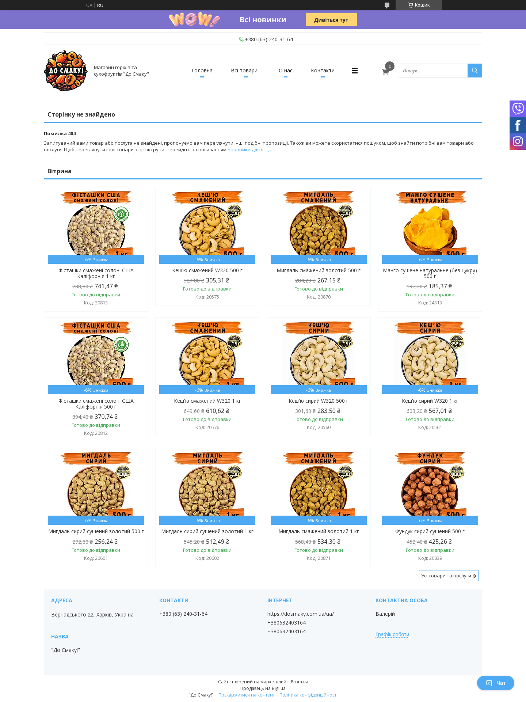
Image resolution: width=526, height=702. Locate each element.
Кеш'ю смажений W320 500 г (207, 270)
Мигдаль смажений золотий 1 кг (318, 531)
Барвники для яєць (249, 149)
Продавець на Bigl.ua (263, 688)
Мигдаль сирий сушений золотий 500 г (96, 531)
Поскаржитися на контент (246, 695)
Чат (496, 683)
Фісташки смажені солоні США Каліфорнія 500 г (96, 404)
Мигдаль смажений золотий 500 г (319, 270)
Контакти (323, 70)
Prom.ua (299, 682)
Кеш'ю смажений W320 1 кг (207, 401)
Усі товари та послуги (446, 575)
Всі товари (244, 70)
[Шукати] (475, 70)
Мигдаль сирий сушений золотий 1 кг (207, 531)
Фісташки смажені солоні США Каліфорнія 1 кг (96, 273)
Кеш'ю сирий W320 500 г (318, 401)
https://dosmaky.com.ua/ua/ (300, 613)
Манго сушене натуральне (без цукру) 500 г (430, 273)
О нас (286, 70)
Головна (202, 70)
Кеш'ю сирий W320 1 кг (430, 401)
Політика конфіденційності (308, 695)
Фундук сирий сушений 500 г (430, 531)
